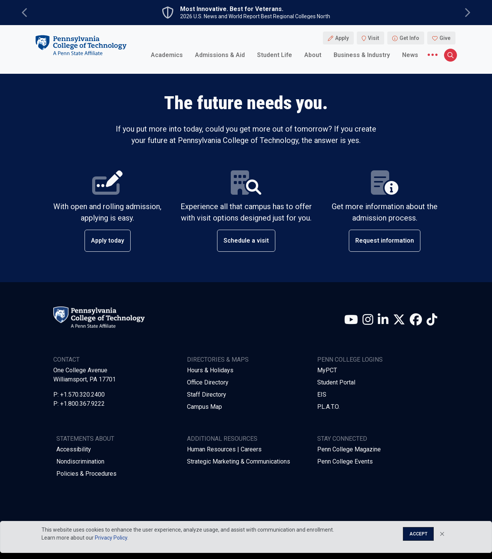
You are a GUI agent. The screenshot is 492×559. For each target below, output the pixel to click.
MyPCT (327, 370)
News (410, 55)
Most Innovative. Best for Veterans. (231, 9)
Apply (342, 38)
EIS (321, 394)
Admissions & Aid (220, 55)
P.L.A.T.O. (328, 406)
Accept (418, 534)
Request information (384, 240)
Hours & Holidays (210, 370)
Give (444, 38)
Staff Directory (206, 394)
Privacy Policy (111, 538)
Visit (373, 38)
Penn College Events (345, 461)
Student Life (274, 55)
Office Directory (207, 382)
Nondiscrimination (80, 461)
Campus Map (204, 406)
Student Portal (336, 382)
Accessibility (73, 449)
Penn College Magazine (349, 449)
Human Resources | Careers (224, 449)
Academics (167, 55)
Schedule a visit (246, 240)
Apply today (107, 240)
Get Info (409, 38)
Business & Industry (362, 55)
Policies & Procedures (86, 473)
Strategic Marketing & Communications (238, 461)
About (312, 55)
